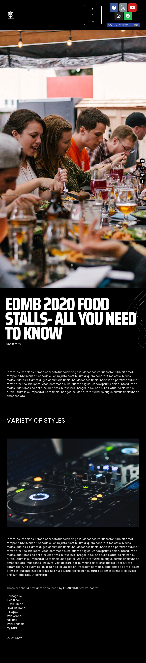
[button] (93, 15)
